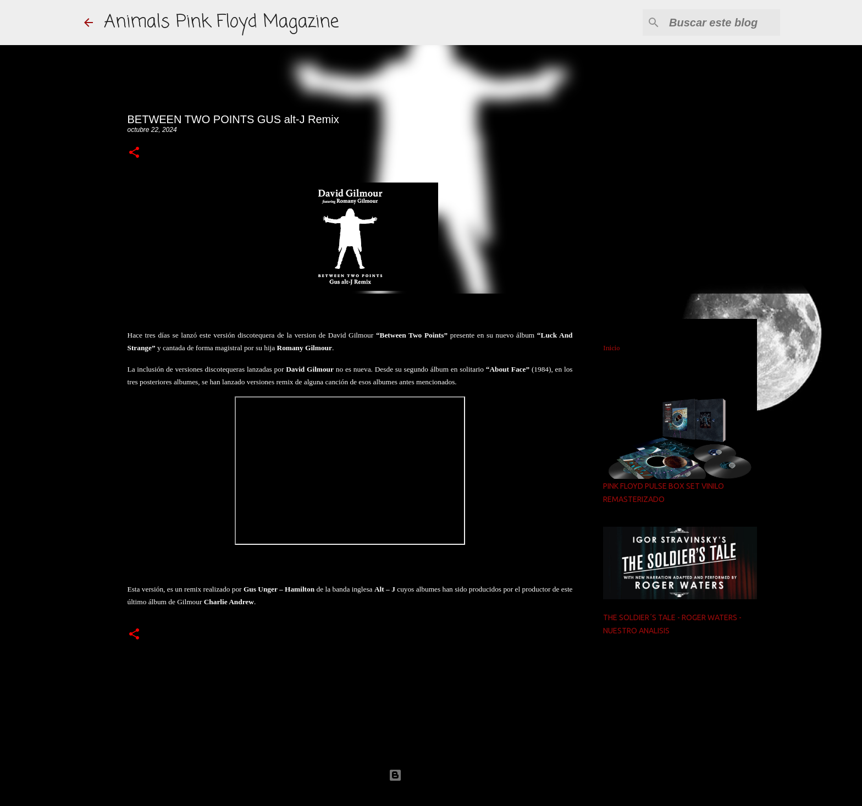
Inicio (611, 348)
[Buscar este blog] (722, 22)
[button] (134, 153)
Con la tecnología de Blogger (431, 775)
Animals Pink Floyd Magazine (221, 22)
